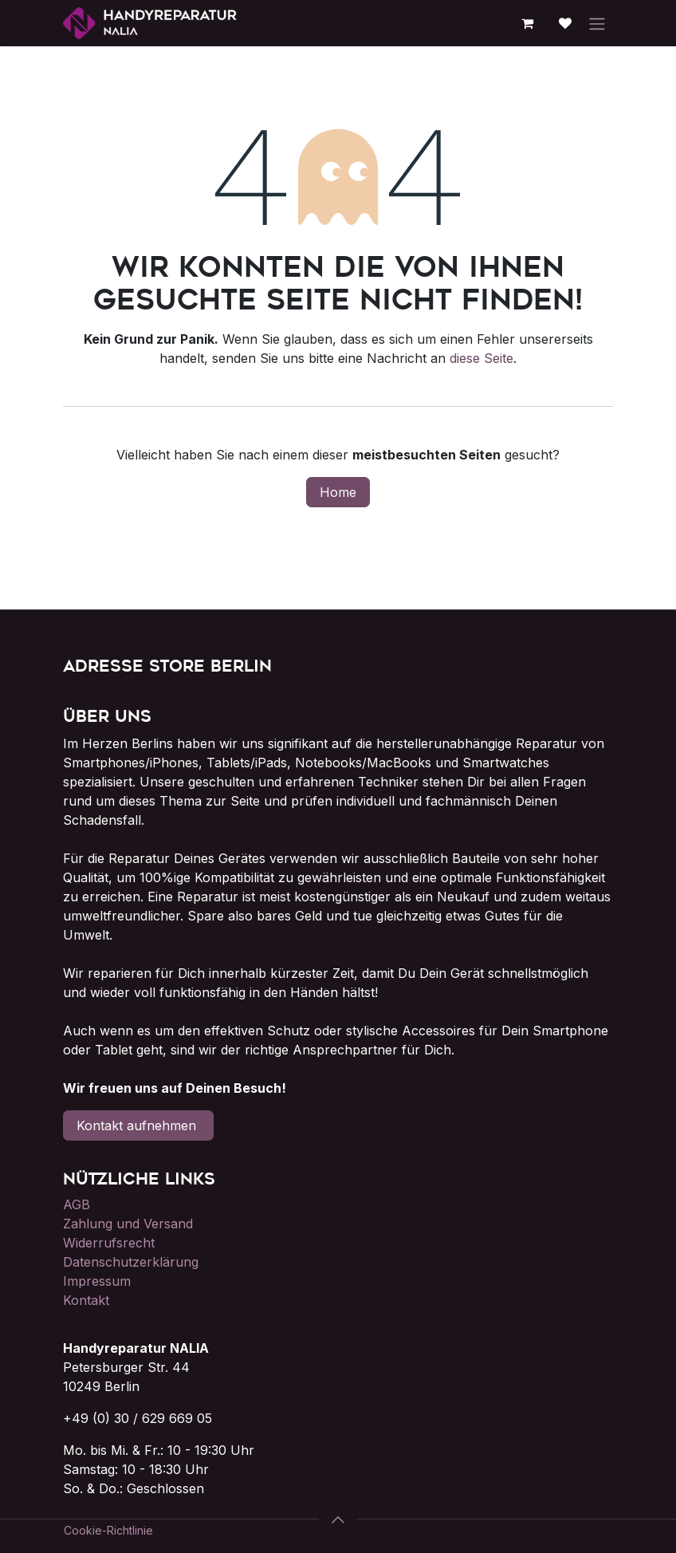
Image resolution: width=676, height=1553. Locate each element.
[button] (338, 1519)
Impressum (97, 1281)
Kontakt (86, 1300)
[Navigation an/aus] (597, 23)
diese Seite (481, 358)
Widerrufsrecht (109, 1243)
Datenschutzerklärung (130, 1262)
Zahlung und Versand (128, 1224)
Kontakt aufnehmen (138, 1125)
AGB (76, 1204)
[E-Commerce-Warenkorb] (527, 23)
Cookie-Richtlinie (108, 1530)
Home (338, 492)
